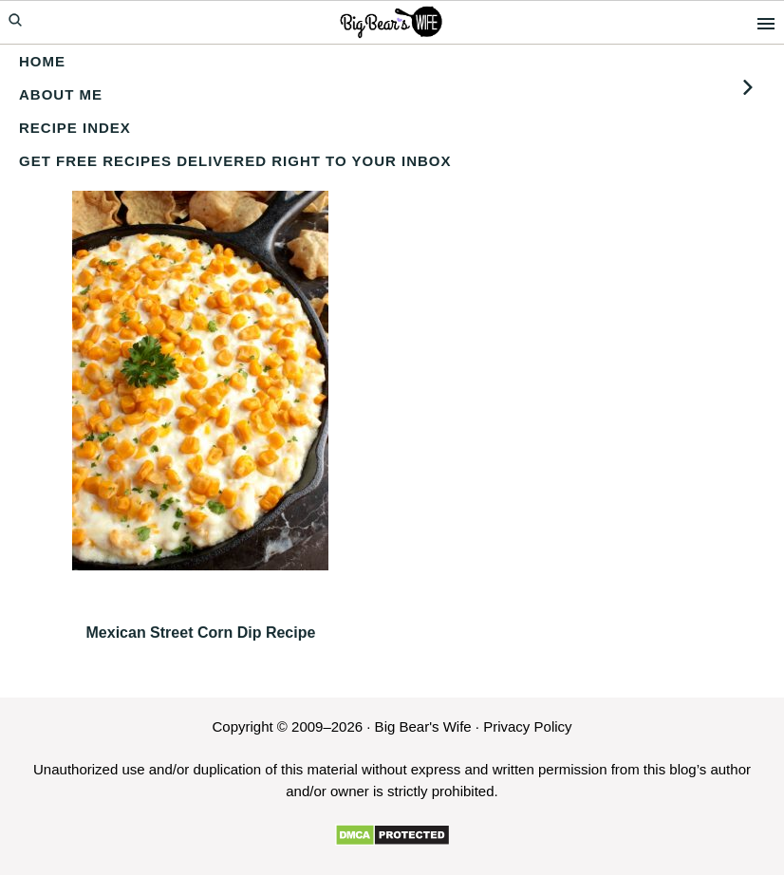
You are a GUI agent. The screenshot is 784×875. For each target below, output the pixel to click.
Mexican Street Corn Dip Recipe (201, 632)
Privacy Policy (527, 726)
